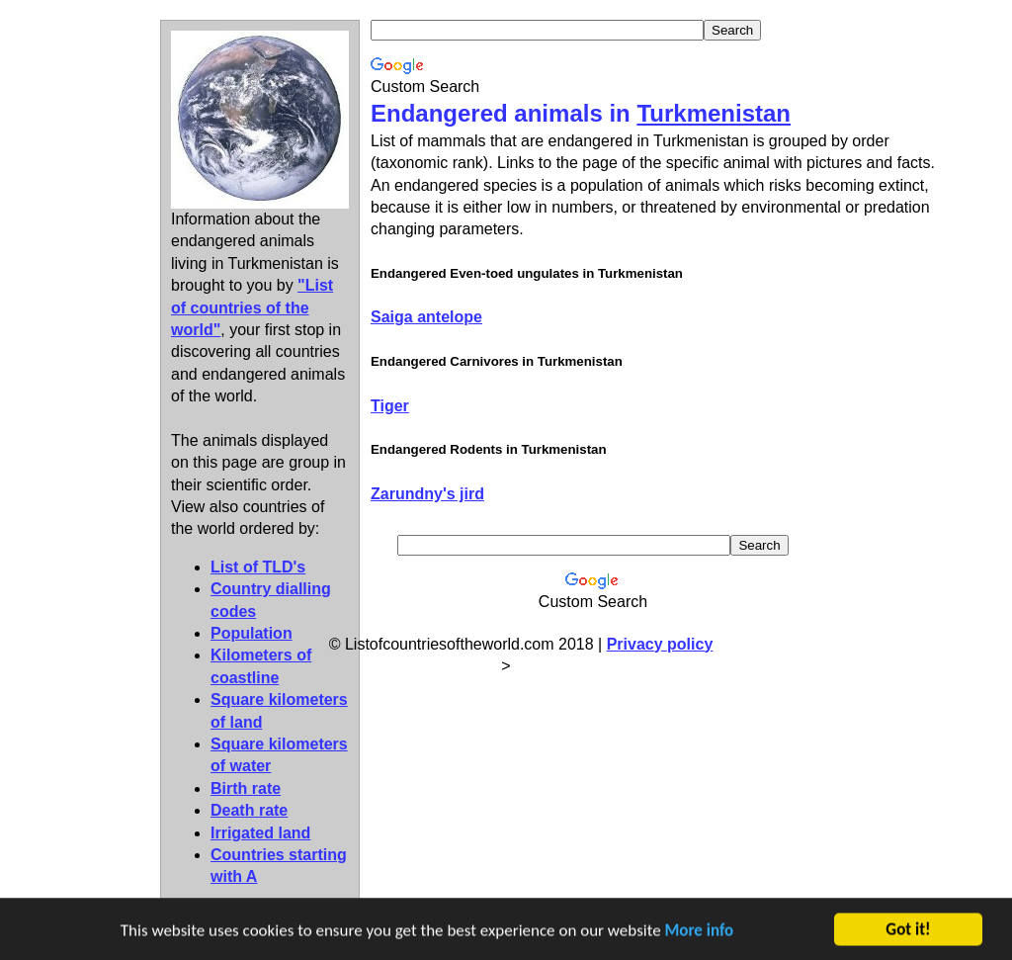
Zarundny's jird (427, 493)
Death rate (249, 810)
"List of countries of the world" (252, 307)
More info (699, 931)
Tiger (390, 405)
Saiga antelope (426, 316)
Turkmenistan (713, 113)
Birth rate (246, 788)
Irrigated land (260, 833)
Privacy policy (660, 644)
